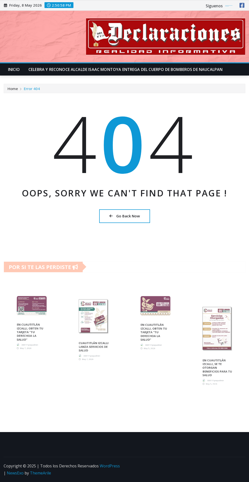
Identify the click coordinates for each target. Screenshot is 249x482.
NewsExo (15, 473)
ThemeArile (40, 473)
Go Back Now (124, 215)
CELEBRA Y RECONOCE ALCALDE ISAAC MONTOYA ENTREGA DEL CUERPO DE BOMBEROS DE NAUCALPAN (125, 69)
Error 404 (32, 90)
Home (13, 90)
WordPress (110, 466)
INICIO (14, 69)
